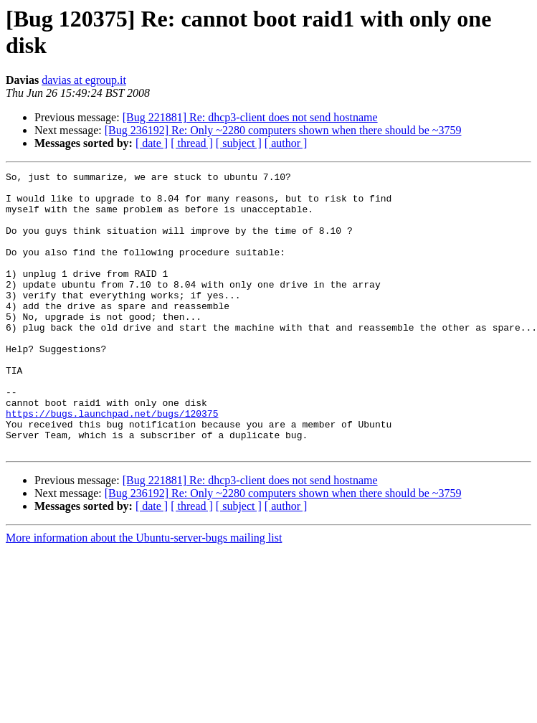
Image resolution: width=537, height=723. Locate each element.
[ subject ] (239, 143)
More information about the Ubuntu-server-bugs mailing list (144, 593)
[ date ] (152, 143)
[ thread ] (192, 143)
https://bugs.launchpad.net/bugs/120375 (112, 462)
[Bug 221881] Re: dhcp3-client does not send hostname (250, 117)
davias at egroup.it (84, 80)
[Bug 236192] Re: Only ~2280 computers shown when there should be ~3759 (283, 130)
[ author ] (286, 143)
